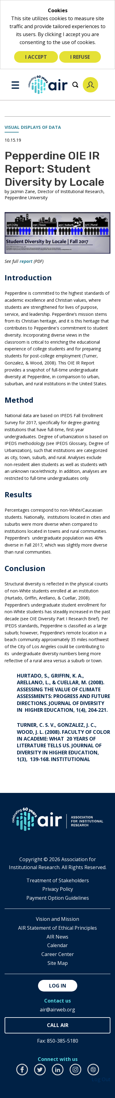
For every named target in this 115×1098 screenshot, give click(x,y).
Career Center (57, 954)
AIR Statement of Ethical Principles (57, 927)
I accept (36, 57)
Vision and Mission (57, 919)
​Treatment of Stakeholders (57, 880)
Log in (57, 985)
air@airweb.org (57, 1009)
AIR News (57, 936)
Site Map (58, 963)
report (26, 261)
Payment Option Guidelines (57, 897)
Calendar (57, 945)
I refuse (80, 57)
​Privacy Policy (57, 889)
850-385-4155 (57, 1025)
